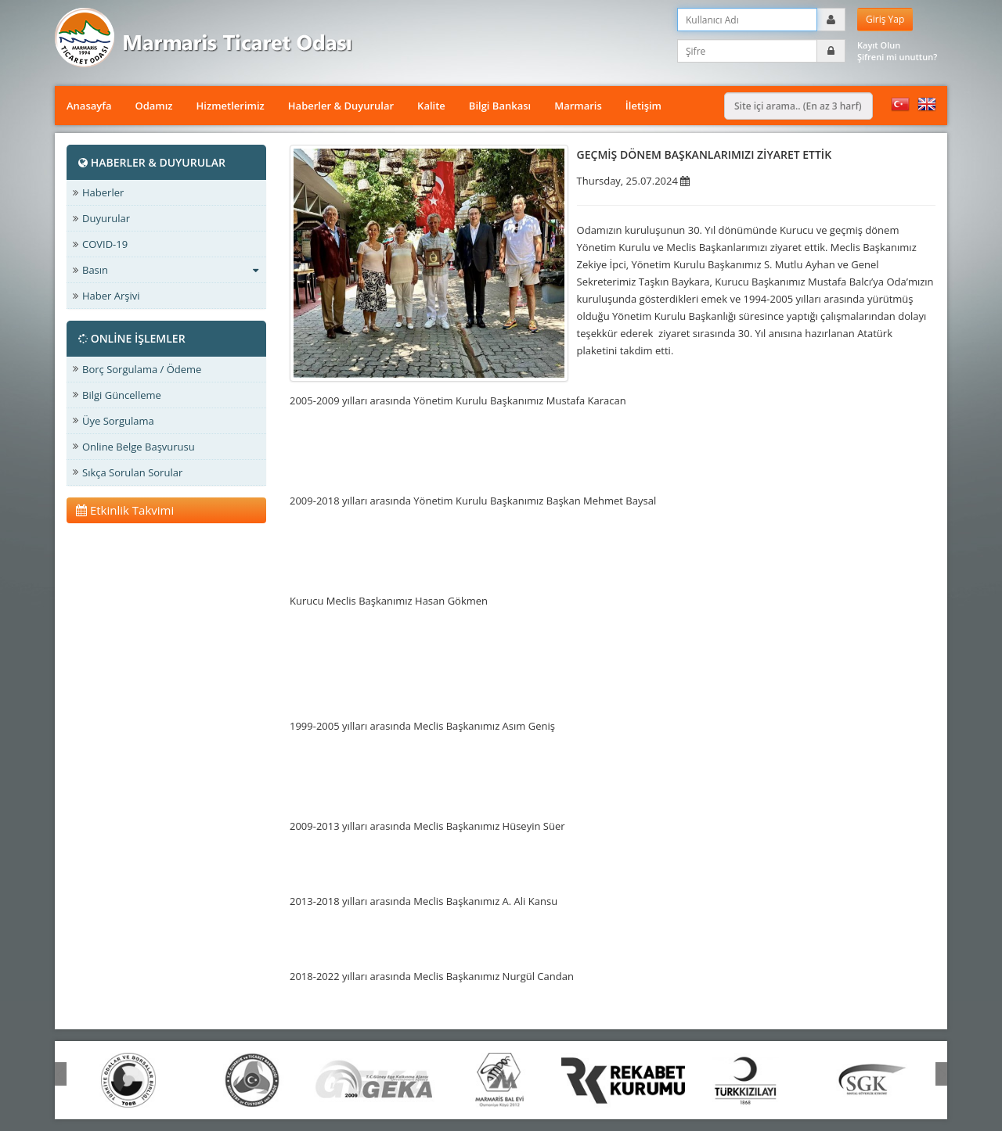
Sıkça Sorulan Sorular (132, 472)
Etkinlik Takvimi (125, 510)
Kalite (431, 106)
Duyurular (106, 218)
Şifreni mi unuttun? (897, 57)
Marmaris (578, 106)
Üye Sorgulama (118, 421)
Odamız (153, 106)
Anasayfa (89, 106)
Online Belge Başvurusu (138, 447)
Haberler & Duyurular (341, 106)
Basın (170, 270)
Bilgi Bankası (500, 106)
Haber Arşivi (111, 296)
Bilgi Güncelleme (121, 395)
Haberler (103, 192)
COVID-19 (105, 244)
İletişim (643, 106)
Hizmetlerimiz (230, 106)
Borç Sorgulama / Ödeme (141, 369)
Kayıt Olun (878, 45)
